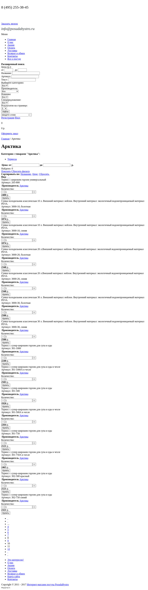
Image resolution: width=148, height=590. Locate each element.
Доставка (12, 50)
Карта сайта (13, 576)
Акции (10, 45)
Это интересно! (15, 560)
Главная (11, 39)
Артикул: (6, 76)
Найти (5, 111)
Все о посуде (14, 59)
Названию (26, 174)
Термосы (12, 159)
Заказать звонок (9, 23)
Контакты (12, 56)
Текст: (4, 79)
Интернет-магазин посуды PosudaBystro (48, 584)
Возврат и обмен (16, 53)
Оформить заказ (9, 133)
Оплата (11, 47)
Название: (6, 73)
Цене (35, 174)
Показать (6, 171)
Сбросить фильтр (20, 171)
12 (8, 549)
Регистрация (7, 117)
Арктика (23, 185)
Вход (17, 117)
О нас (10, 42)
